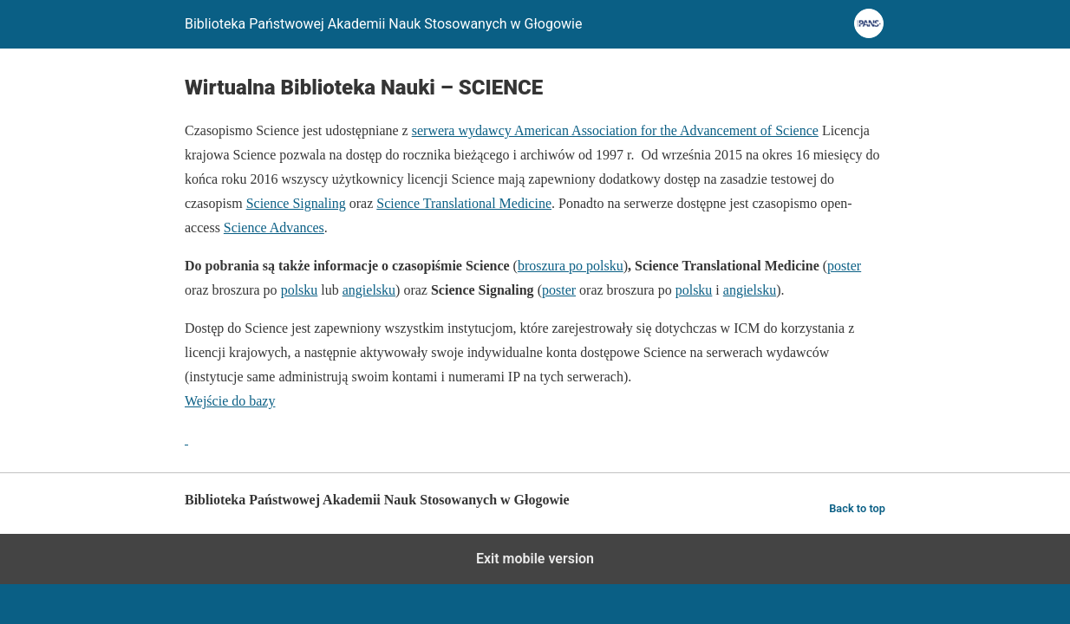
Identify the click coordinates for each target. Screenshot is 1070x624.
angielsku (369, 290)
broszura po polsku (570, 265)
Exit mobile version (535, 558)
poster (844, 265)
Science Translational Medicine (463, 203)
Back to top (857, 508)
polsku (299, 290)
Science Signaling (296, 203)
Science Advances (274, 227)
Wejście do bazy (230, 400)
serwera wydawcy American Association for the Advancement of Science (615, 130)
